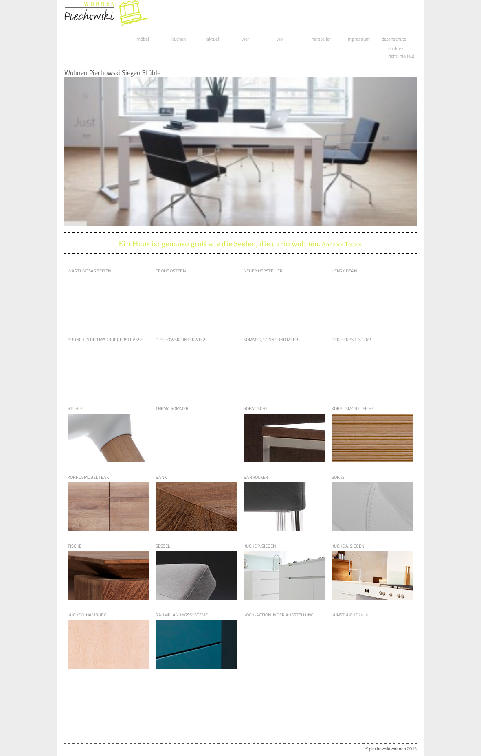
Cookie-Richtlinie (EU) (401, 52)
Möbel (142, 39)
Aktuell (213, 39)
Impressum (358, 39)
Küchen (178, 39)
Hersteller (321, 39)
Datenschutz (394, 39)
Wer (245, 39)
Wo (280, 39)
